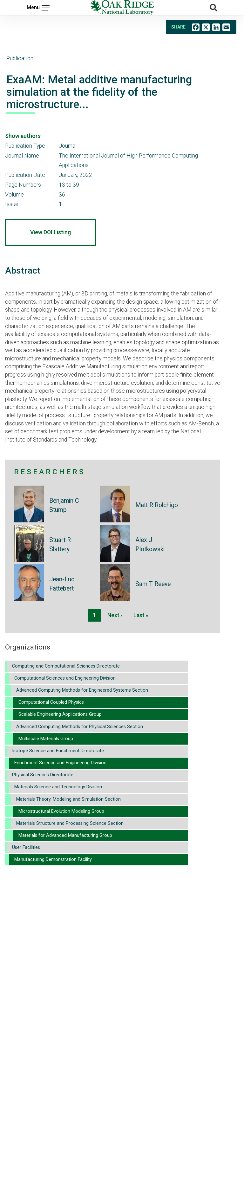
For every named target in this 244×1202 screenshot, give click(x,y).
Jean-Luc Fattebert (61, 584)
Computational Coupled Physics (51, 702)
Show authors (23, 136)
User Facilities (26, 847)
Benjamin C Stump (64, 505)
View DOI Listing (50, 232)
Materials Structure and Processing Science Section (70, 823)
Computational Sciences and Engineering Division (65, 678)
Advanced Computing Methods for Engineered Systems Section (82, 690)
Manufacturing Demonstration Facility (53, 859)
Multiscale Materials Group (45, 738)
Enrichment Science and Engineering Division (60, 763)
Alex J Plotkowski (150, 544)
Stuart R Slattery (60, 544)
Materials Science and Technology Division (58, 787)
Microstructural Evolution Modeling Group (61, 811)
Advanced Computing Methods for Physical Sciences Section (79, 726)
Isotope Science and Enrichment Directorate (58, 750)
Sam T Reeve (153, 584)
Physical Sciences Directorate (42, 775)
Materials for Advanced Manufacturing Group (65, 835)
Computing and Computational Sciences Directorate (66, 666)
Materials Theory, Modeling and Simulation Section (68, 799)
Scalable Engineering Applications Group (60, 714)
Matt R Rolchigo (156, 505)
